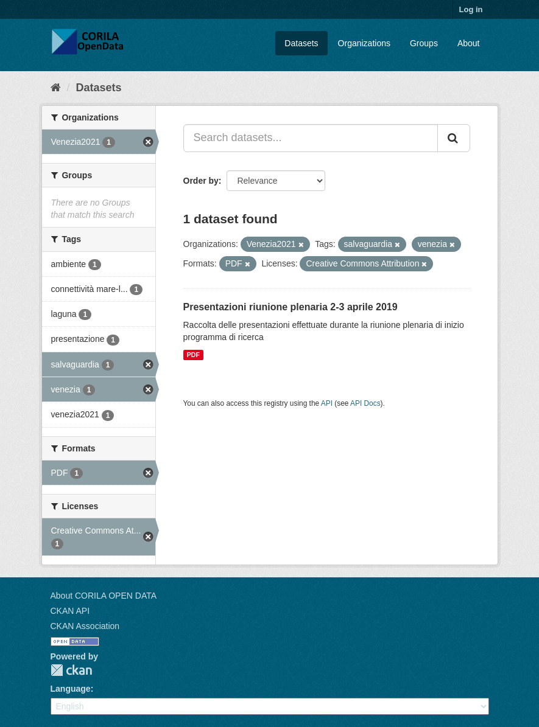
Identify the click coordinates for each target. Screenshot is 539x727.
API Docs (365, 403)
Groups (424, 43)
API (327, 403)
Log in (471, 9)
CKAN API (70, 611)
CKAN (71, 670)
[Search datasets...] (310, 138)
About (468, 43)
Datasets (301, 43)
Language (71, 689)
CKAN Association (85, 626)
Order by (201, 181)
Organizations (364, 43)
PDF (193, 354)
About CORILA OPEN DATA (104, 595)
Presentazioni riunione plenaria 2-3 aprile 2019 (290, 307)
